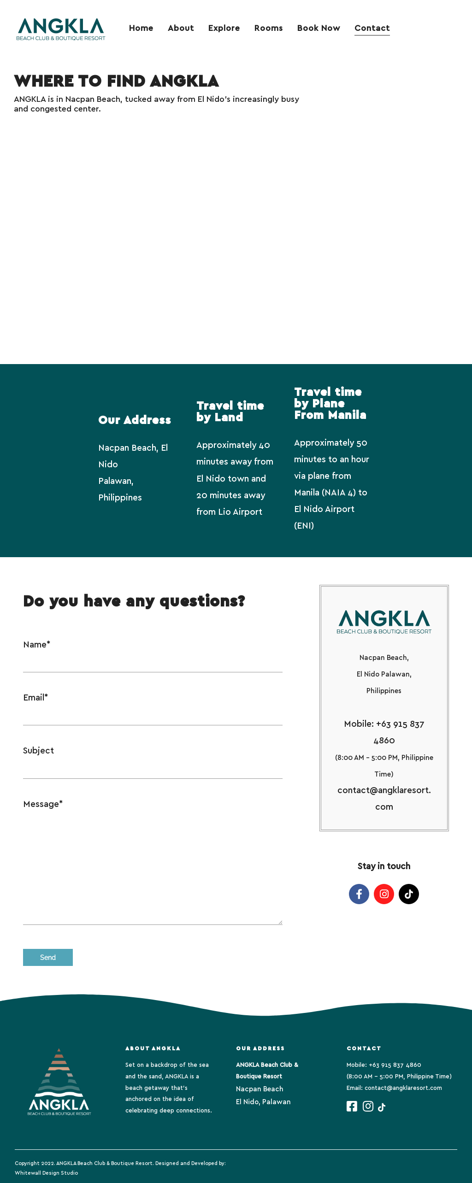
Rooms (268, 28)
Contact (372, 28)
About (181, 28)
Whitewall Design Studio (46, 1173)
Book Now (318, 28)
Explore (224, 28)
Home (141, 28)
